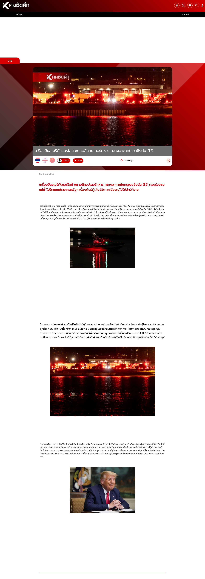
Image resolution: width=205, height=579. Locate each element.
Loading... (128, 160)
